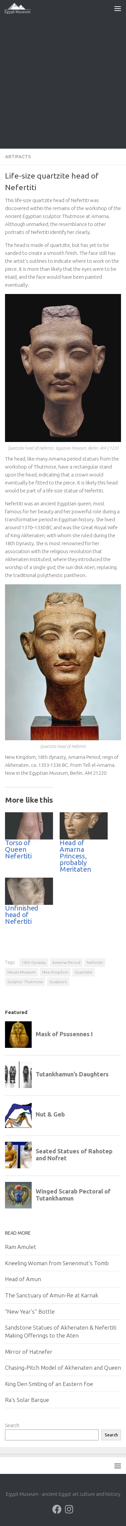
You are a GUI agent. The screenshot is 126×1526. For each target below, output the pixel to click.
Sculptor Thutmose (25, 982)
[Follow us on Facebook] (57, 1509)
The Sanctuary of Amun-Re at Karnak (51, 1295)
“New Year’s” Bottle (30, 1311)
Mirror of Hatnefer (28, 1351)
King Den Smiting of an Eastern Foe (49, 1384)
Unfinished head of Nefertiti (21, 914)
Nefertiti (95, 962)
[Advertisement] (63, 82)
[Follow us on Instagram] (69, 1509)
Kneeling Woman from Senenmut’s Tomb (57, 1263)
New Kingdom (55, 972)
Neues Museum (21, 972)
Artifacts (18, 156)
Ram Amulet (20, 1247)
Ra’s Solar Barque (27, 1400)
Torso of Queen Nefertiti (18, 849)
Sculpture (58, 982)
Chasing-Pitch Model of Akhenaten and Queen (63, 1367)
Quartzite (83, 972)
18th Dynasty (34, 962)
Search (12, 1425)
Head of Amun (23, 1279)
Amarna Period (66, 962)
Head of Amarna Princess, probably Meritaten (75, 856)
